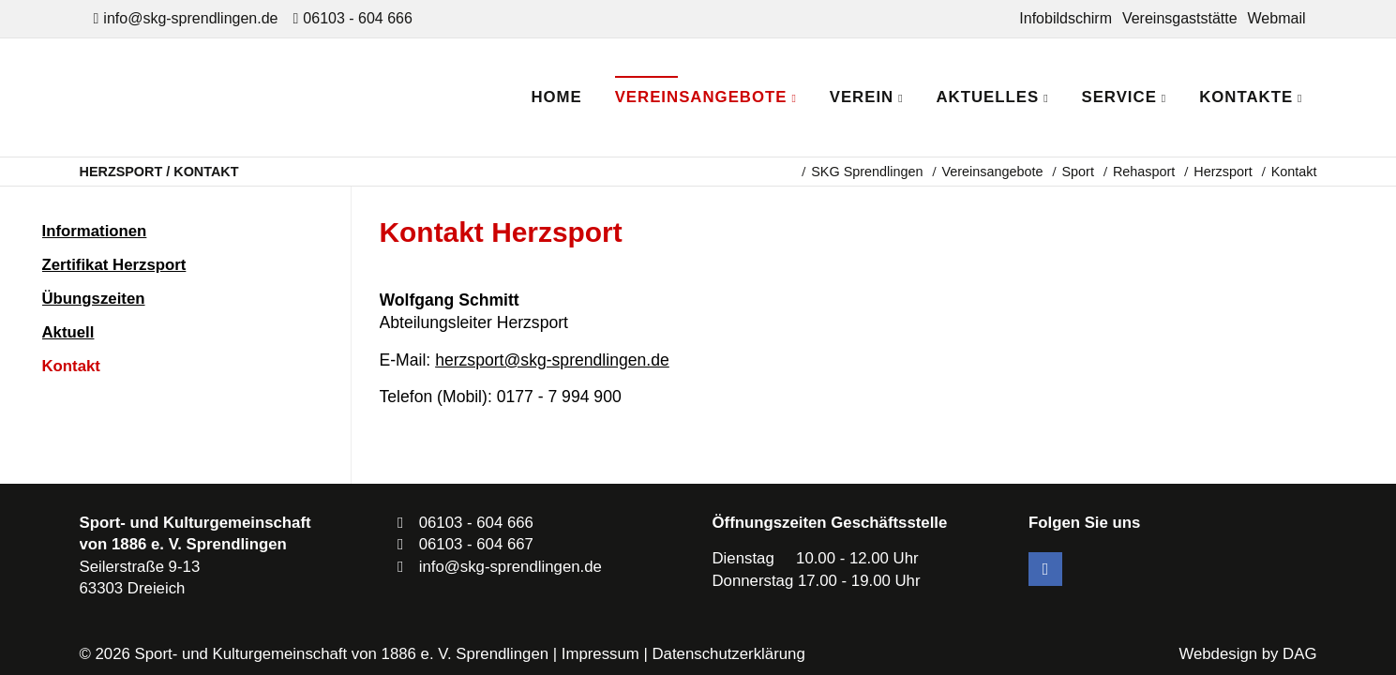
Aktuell (68, 332)
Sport (1077, 171)
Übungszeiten (93, 299)
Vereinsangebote (992, 171)
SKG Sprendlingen (867, 171)
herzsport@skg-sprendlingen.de (552, 360)
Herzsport (1222, 171)
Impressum (600, 654)
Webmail (1277, 18)
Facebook (1045, 569)
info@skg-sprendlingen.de (190, 18)
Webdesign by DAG (1247, 654)
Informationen (94, 231)
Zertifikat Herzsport (114, 265)
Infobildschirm (1065, 18)
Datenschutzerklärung (728, 654)
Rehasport (1144, 171)
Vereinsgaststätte (1180, 18)
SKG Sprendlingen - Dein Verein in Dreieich (244, 97)
